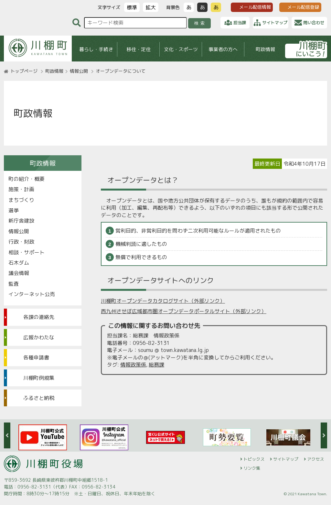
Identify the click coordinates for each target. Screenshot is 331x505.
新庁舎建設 (21, 220)
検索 (200, 23)
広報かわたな (38, 337)
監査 (13, 283)
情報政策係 (133, 364)
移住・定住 (138, 49)
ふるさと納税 (38, 397)
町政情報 (265, 49)
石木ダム (18, 262)
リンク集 (251, 468)
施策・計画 (21, 189)
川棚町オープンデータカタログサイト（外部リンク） (163, 300)
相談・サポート (26, 252)
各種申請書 (36, 357)
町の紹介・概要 (26, 178)
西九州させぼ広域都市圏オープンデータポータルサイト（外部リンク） (183, 311)
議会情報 (18, 273)
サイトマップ (285, 459)
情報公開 (79, 71)
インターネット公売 (31, 294)
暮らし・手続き (96, 49)
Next (324, 435)
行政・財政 (21, 241)
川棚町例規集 (38, 377)
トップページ (23, 71)
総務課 (156, 364)
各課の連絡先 (38, 317)
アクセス (315, 459)
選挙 (13, 210)
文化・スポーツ (181, 49)
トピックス (253, 459)
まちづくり (21, 199)
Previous (7, 435)
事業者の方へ (223, 49)
